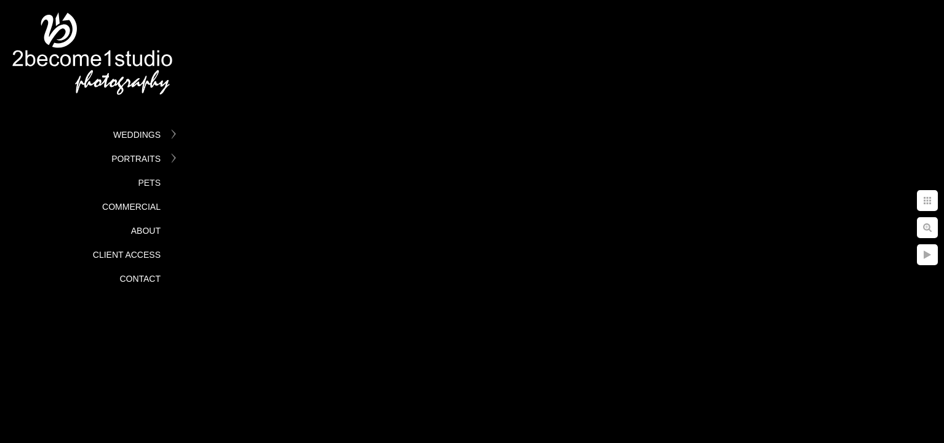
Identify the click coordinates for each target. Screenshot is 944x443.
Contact (140, 279)
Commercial (131, 207)
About (146, 231)
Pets (149, 183)
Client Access (127, 255)
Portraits (136, 159)
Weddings (137, 135)
